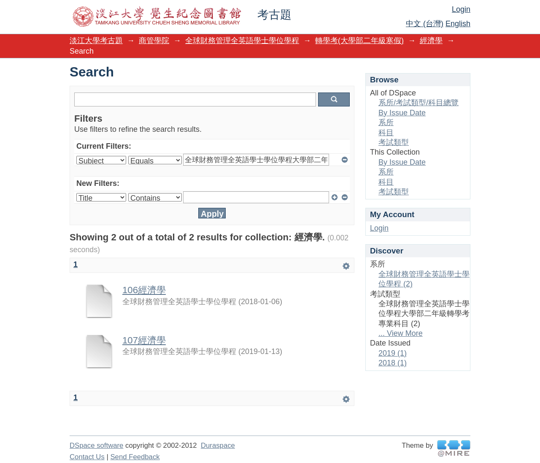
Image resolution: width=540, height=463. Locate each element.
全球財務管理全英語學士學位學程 (242, 40)
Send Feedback (134, 457)
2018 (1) (392, 363)
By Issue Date (402, 113)
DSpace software (96, 445)
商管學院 (154, 40)
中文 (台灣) (424, 23)
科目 (386, 132)
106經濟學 (144, 290)
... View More (400, 333)
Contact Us (87, 457)
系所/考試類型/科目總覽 (418, 102)
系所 (386, 122)
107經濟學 (144, 340)
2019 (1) (392, 353)
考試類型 (393, 142)
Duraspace (218, 445)
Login (461, 9)
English (458, 23)
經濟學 (431, 40)
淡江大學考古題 (96, 40)
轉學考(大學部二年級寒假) (359, 40)
